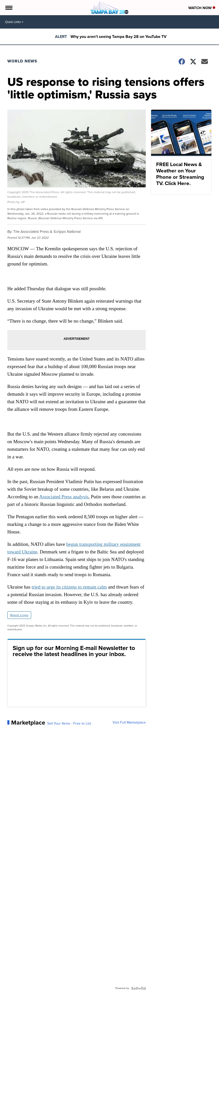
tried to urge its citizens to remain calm (69, 587)
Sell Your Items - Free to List (69, 723)
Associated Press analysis (63, 496)
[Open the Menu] (8, 7)
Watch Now (201, 8)
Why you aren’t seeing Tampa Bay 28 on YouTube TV (118, 36)
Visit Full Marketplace (129, 722)
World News (22, 61)
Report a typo (19, 615)
